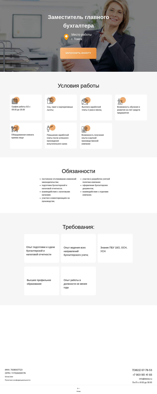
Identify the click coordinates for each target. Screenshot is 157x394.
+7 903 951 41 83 (142, 375)
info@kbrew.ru (145, 379)
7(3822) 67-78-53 (142, 370)
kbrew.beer (9, 377)
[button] (78, 53)
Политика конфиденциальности (17, 380)
